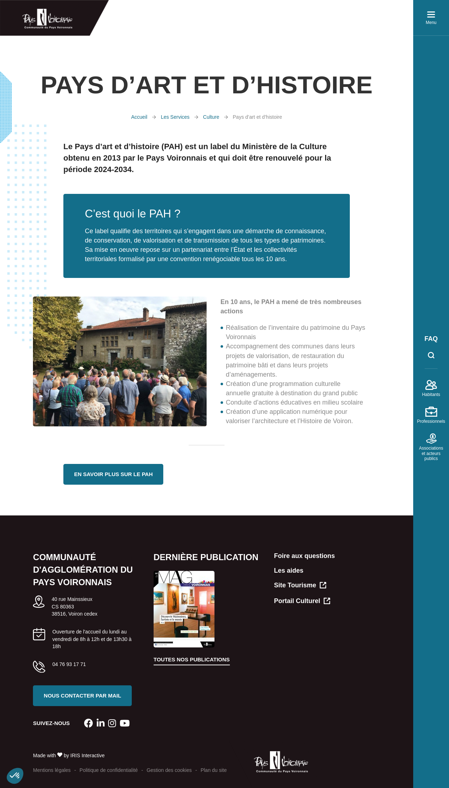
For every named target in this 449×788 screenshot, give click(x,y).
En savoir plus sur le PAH (113, 474)
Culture (211, 117)
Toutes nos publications (192, 659)
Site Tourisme (300, 586)
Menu (431, 19)
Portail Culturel (302, 601)
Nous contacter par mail (82, 695)
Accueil (139, 117)
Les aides (288, 570)
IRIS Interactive (88, 755)
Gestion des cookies (169, 770)
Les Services (175, 117)
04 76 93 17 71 (69, 664)
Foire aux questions (304, 555)
